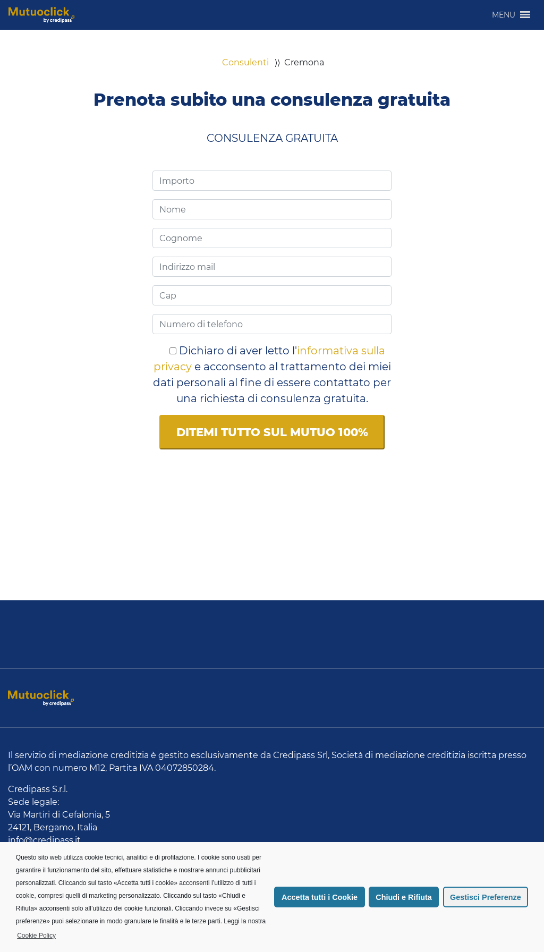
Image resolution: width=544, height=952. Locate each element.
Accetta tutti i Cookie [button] (320, 897)
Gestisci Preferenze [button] (485, 897)
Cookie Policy (36, 935)
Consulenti (245, 62)
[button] (503, 15)
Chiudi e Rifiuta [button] (404, 897)
